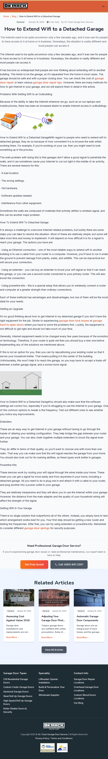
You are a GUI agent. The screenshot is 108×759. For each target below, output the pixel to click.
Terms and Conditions (62, 738)
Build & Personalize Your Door (52, 689)
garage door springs (37, 528)
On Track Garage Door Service (53, 734)
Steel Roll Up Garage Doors (17, 696)
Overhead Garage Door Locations (86, 689)
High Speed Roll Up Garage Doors (17, 702)
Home (6, 16)
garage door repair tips (47, 82)
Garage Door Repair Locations (84, 681)
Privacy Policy (42, 738)
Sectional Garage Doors (16, 691)
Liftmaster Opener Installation (48, 681)
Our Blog (78, 702)
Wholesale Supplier (49, 695)
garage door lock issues (74, 320)
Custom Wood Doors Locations (85, 697)
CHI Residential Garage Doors (15, 681)
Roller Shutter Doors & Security (15, 710)
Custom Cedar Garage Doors (18, 687)
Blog (14, 16)
